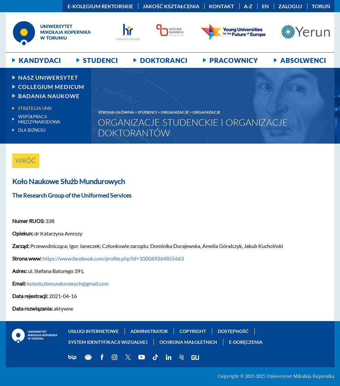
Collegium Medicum (51, 87)
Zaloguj (290, 6)
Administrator (149, 331)
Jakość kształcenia (171, 6)
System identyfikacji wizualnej (108, 342)
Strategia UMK (35, 108)
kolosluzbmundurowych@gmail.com (68, 283)
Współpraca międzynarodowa (39, 119)
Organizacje (175, 112)
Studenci (100, 60)
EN (265, 6)
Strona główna (116, 112)
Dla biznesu (31, 130)
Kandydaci (40, 60)
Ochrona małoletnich (188, 342)
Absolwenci (303, 60)
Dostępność (233, 331)
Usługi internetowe (93, 331)
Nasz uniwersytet (48, 77)
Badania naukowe (49, 96)
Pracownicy (234, 60)
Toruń (321, 6)
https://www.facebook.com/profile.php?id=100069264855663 (113, 258)
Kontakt (221, 6)
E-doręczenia (246, 342)
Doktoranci (163, 60)
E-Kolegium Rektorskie (100, 6)
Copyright (193, 331)
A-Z (248, 6)
